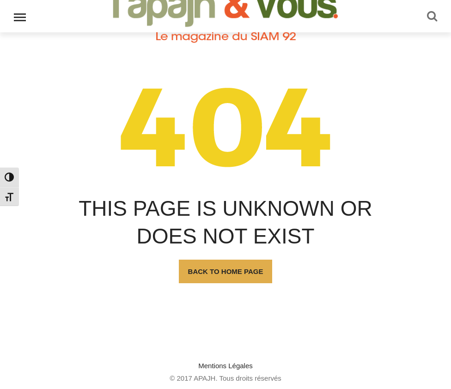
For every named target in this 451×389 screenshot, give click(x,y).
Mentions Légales (225, 366)
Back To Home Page (225, 271)
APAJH (204, 378)
